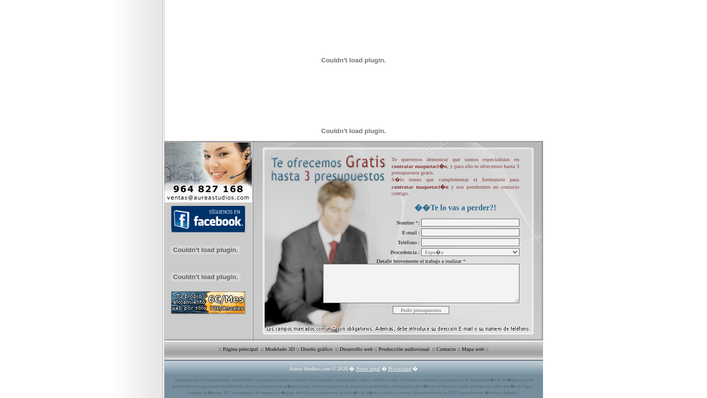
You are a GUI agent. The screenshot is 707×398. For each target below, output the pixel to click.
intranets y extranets (419, 379)
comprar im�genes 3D (207, 392)
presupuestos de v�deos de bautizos (424, 386)
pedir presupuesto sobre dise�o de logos (496, 386)
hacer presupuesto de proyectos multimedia (350, 386)
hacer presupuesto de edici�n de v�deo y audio (349, 392)
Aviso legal (368, 368)
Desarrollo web (356, 349)
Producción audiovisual (405, 349)
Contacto (446, 349)
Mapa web (473, 349)
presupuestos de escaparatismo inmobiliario (214, 379)
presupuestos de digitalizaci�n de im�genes (480, 379)
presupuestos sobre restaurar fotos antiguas (294, 379)
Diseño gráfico (317, 349)
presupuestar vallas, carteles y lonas (367, 379)
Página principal (241, 349)
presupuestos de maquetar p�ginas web (267, 392)
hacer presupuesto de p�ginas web (277, 386)
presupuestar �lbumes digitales (489, 392)
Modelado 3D (280, 349)
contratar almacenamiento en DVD (427, 392)
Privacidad (399, 368)
